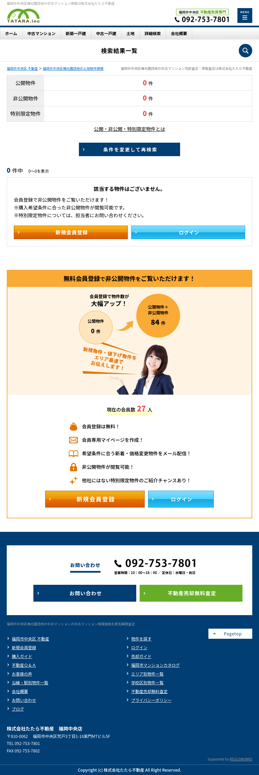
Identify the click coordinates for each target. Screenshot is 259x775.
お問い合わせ (24, 700)
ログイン (139, 647)
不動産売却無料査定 (149, 691)
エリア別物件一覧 (147, 674)
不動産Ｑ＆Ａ (24, 665)
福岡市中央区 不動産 (22, 68)
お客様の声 (22, 674)
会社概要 (20, 691)
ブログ (18, 709)
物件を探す (141, 638)
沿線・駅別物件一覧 (30, 682)
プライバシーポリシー (151, 700)
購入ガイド (22, 656)
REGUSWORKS (241, 759)
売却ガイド (141, 656)
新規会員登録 (24, 647)
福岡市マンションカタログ (155, 665)
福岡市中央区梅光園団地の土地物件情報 (73, 68)
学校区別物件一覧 (147, 682)
